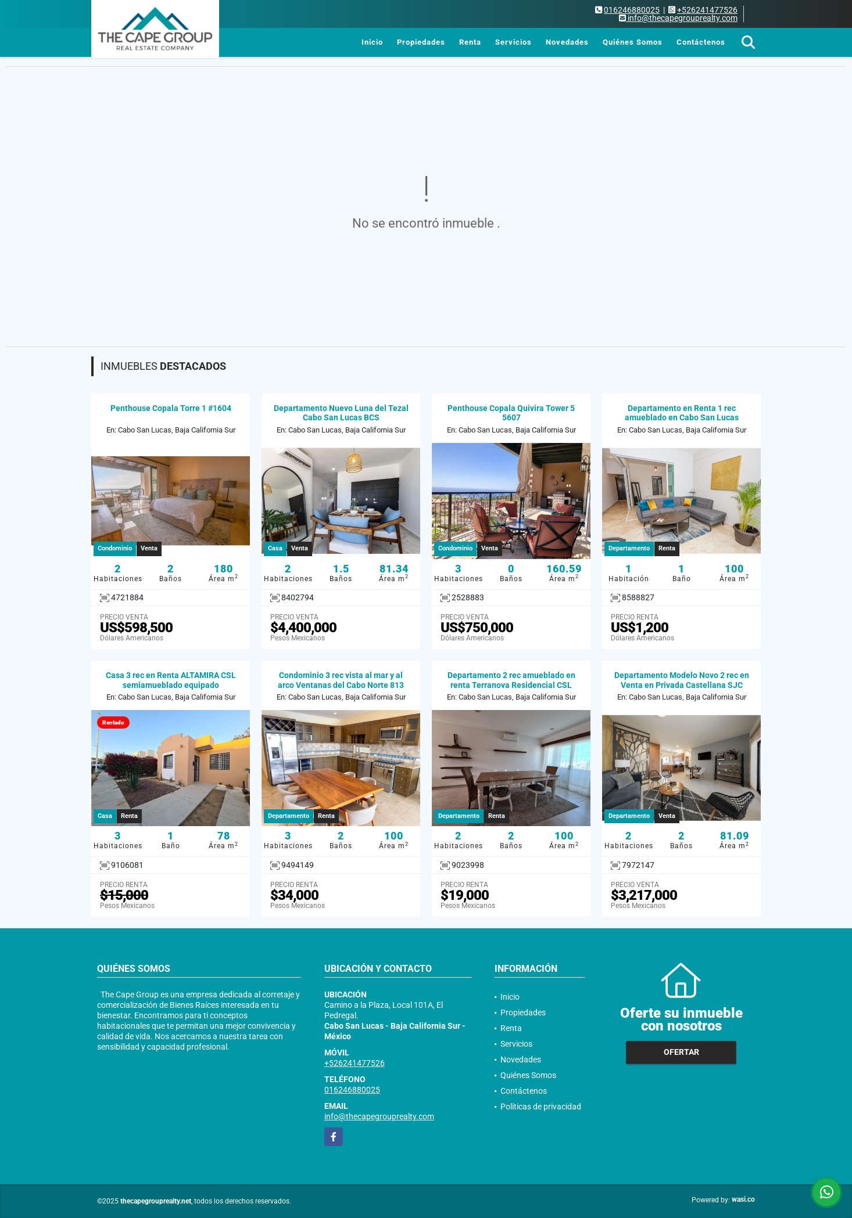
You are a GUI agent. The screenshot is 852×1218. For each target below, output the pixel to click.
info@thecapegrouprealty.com (379, 1116)
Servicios (513, 42)
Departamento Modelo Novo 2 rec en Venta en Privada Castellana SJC (681, 680)
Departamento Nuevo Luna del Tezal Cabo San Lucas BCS (341, 413)
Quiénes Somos (633, 42)
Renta (470, 42)
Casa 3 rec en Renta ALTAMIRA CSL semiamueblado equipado (171, 680)
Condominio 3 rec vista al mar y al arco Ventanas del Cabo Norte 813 (341, 680)
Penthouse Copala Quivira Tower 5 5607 (511, 413)
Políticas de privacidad (540, 1106)
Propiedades (421, 42)
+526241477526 (707, 10)
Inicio (372, 42)
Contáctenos (700, 42)
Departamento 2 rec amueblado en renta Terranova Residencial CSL (511, 680)
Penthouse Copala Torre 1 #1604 (170, 408)
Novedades (567, 42)
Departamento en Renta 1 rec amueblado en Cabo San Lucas (682, 413)
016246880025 (632, 10)
